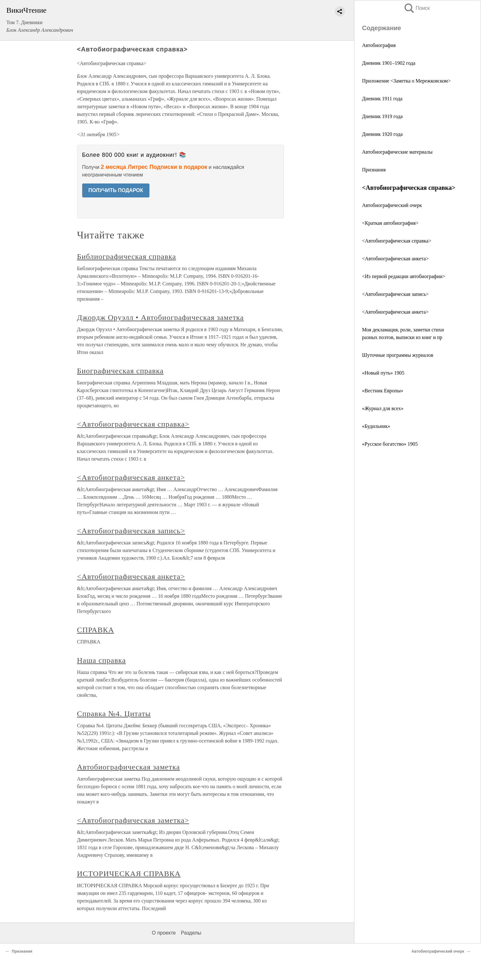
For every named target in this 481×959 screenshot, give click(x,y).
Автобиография (379, 45)
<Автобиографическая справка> (396, 240)
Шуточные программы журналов (397, 355)
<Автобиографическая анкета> (395, 258)
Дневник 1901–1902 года (388, 63)
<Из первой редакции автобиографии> (403, 276)
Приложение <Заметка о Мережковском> (406, 80)
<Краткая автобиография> (390, 223)
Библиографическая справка (126, 256)
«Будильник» (376, 426)
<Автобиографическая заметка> (133, 820)
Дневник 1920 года (382, 134)
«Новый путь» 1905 (383, 373)
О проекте (164, 933)
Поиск (417, 8)
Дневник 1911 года (382, 98)
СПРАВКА (95, 630)
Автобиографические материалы (397, 152)
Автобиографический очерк (392, 205)
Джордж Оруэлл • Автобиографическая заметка (160, 317)
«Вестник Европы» (382, 390)
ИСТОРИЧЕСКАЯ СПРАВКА (129, 873)
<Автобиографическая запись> (395, 294)
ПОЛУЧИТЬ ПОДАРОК (116, 190)
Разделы (191, 933)
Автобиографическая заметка (128, 767)
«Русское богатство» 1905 (390, 444)
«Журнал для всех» (382, 408)
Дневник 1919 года (382, 116)
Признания (374, 169)
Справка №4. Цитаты (114, 713)
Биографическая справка (120, 371)
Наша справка (101, 660)
